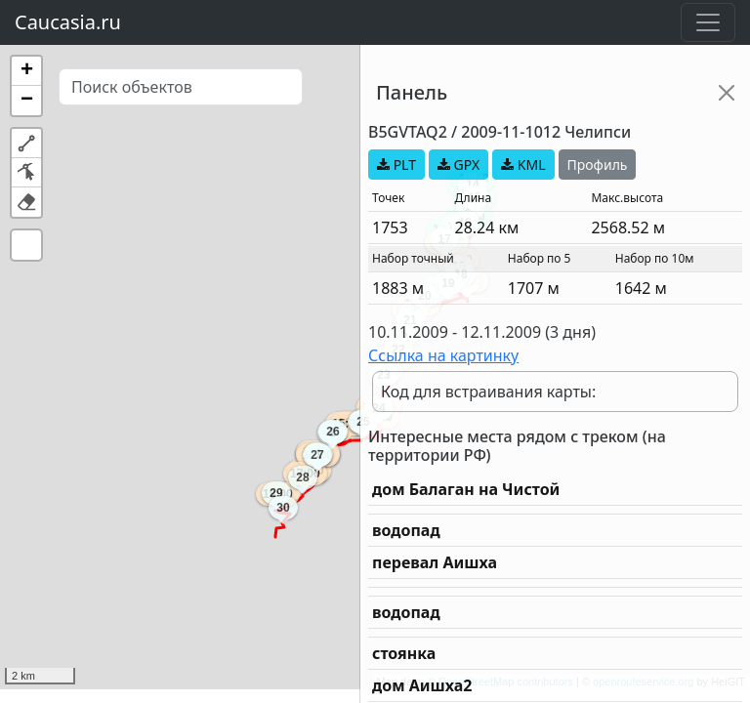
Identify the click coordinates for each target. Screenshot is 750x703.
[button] (26, 71)
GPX (458, 164)
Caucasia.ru (68, 22)
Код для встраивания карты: (488, 391)
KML (523, 164)
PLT (396, 164)
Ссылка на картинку (443, 355)
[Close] (726, 92)
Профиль (597, 164)
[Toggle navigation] (708, 22)
